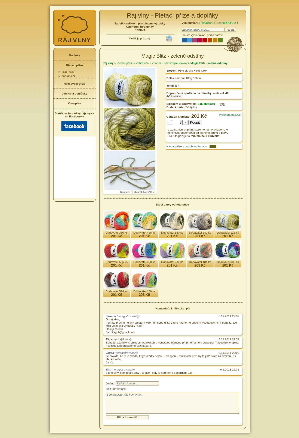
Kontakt (140, 30)
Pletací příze (74, 65)
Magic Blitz (197, 63)
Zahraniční (66, 76)
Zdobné (157, 63)
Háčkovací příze (74, 83)
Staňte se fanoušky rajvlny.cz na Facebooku (74, 121)
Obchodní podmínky (140, 26)
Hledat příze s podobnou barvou (187, 146)
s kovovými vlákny (175, 63)
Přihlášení (207, 22)
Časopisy (74, 103)
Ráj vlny (108, 63)
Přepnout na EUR (227, 22)
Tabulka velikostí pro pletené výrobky (140, 23)
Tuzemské (66, 71)
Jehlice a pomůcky (74, 93)
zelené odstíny (218, 63)
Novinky (74, 55)
